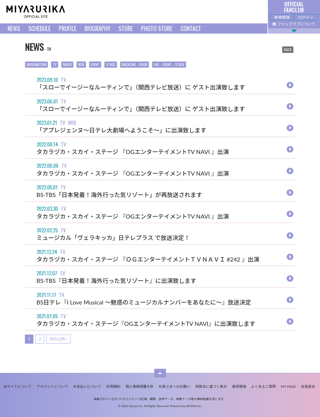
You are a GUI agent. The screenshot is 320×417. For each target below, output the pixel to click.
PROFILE (67, 28)
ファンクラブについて (294, 24)
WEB (81, 64)
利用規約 (113, 386)
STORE (126, 28)
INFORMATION (36, 64)
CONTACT (191, 28)
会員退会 (308, 386)
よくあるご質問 (263, 386)
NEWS (14, 28)
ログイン (305, 17)
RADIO (67, 64)
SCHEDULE (39, 28)
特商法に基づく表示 (211, 386)
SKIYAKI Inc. (194, 406)
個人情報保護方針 (139, 386)
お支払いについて (87, 386)
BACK (288, 49)
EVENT (95, 64)
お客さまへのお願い (174, 386)
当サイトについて (18, 386)
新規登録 (282, 17)
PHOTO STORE (156, 28)
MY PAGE (288, 386)
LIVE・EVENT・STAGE (169, 64)
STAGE (110, 64)
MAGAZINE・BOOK (134, 64)
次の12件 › (58, 339)
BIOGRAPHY (97, 28)
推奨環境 (239, 386)
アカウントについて (52, 386)
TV (55, 64)
